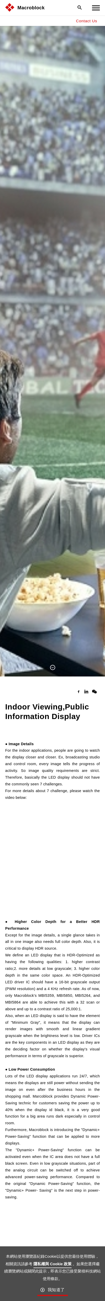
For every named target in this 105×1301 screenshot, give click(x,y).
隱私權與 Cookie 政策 (52, 1264)
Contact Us (86, 21)
